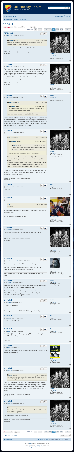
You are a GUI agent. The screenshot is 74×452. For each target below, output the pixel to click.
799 (54, 187)
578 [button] (46, 30)
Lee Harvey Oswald (55, 269)
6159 (54, 97)
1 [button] (41, 30)
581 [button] (57, 30)
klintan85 (52, 53)
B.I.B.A (51, 328)
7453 (54, 361)
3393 (54, 331)
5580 (54, 55)
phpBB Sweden (39, 445)
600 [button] (67, 30)
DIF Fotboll (8, 24)
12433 (54, 271)
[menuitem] (15, 16)
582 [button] (61, 30)
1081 (54, 219)
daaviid (11, 40)
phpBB (30, 443)
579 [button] (50, 30)
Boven (51, 184)
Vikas (51, 358)
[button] (35, 29)
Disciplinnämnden (54, 216)
